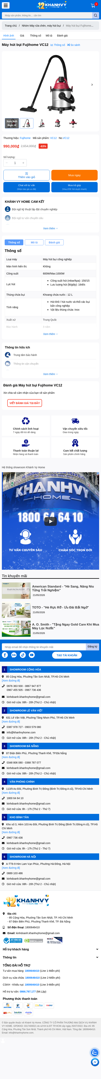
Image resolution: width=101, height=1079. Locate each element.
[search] (95, 15)
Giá (22, 35)
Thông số (35, 35)
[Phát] (50, 521)
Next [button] (92, 85)
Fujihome (25, 137)
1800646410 (32, 927)
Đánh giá (62, 35)
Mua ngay (74, 175)
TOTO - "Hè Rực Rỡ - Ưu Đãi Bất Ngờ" (60, 607)
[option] (50, 84)
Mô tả (49, 35)
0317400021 (30, 1026)
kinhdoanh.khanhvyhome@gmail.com (38, 933)
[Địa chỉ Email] (50, 646)
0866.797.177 (28, 991)
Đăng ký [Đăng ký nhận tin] (92, 646)
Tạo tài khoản (67, 655)
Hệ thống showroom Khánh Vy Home (23, 467)
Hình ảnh (8, 35)
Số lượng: (9, 157)
